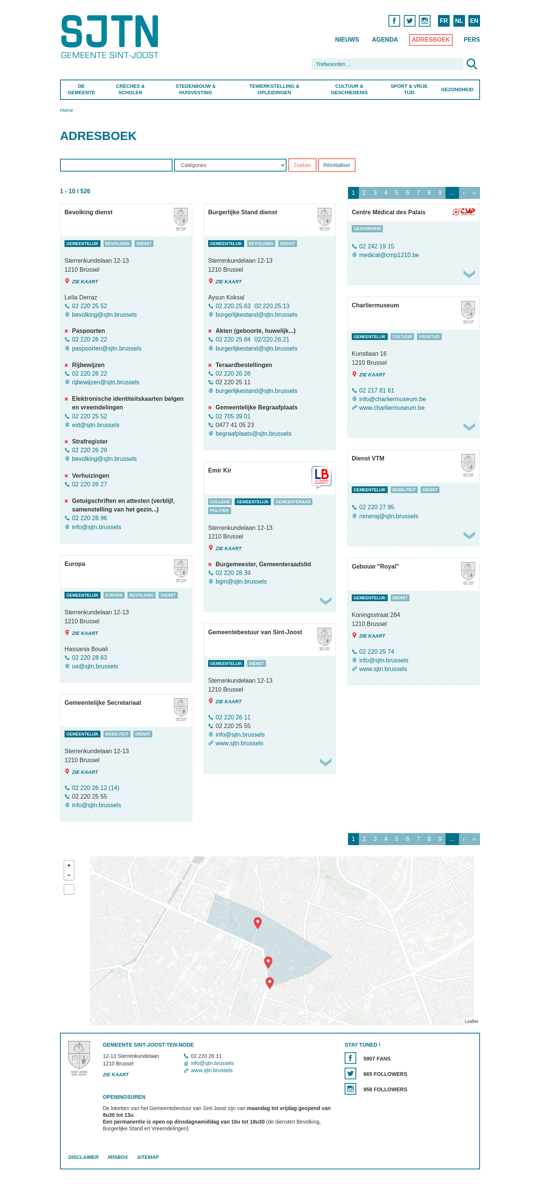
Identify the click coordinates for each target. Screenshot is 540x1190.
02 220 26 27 (89, 484)
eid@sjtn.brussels (96, 425)
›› (474, 193)
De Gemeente (81, 89)
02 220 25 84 (233, 340)
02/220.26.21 (271, 340)
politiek (219, 510)
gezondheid (367, 228)
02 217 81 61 (376, 390)
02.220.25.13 (271, 306)
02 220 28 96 (89, 518)
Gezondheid (457, 89)
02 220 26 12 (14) (95, 788)
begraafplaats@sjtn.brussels (253, 433)
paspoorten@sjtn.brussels (106, 348)
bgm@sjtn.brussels (241, 582)
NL (459, 21)
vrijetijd (429, 336)
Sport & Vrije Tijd (409, 89)
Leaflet (471, 1021)
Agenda (385, 39)
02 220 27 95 (376, 507)
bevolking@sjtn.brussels (104, 314)
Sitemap (148, 1157)
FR (444, 21)
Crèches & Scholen (130, 89)
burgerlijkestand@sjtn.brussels (256, 314)
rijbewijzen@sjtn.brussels (106, 382)
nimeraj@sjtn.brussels (388, 516)
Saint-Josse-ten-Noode (111, 36)
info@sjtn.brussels (96, 527)
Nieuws (347, 39)
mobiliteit (404, 489)
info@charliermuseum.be (392, 399)
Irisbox (118, 1157)
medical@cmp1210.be (389, 255)
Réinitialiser (336, 165)
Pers (472, 39)
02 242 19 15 (376, 246)
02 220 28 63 (89, 657)
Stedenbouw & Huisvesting (196, 89)
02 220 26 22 (89, 340)
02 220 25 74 (376, 651)
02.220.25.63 (233, 306)
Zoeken (302, 165)
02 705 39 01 (233, 416)
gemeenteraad (293, 501)
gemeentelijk (82, 243)
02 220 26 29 (89, 450)
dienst (144, 243)
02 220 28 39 (233, 573)
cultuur (402, 336)
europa (114, 595)
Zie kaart (81, 281)
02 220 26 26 (233, 373)
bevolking (117, 243)
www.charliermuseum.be (391, 408)
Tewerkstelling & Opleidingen (274, 89)
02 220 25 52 (89, 306)
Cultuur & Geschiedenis (349, 89)
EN (474, 21)
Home (66, 110)
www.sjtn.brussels (383, 669)
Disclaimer (83, 1157)
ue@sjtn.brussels (95, 666)
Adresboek (431, 39)
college (220, 501)
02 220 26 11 (233, 717)
